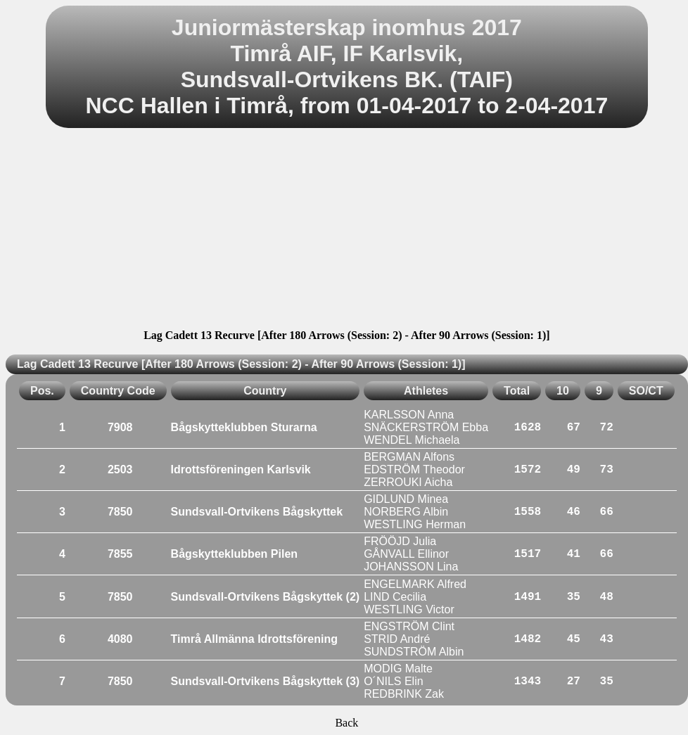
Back (346, 723)
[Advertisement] (346, 230)
